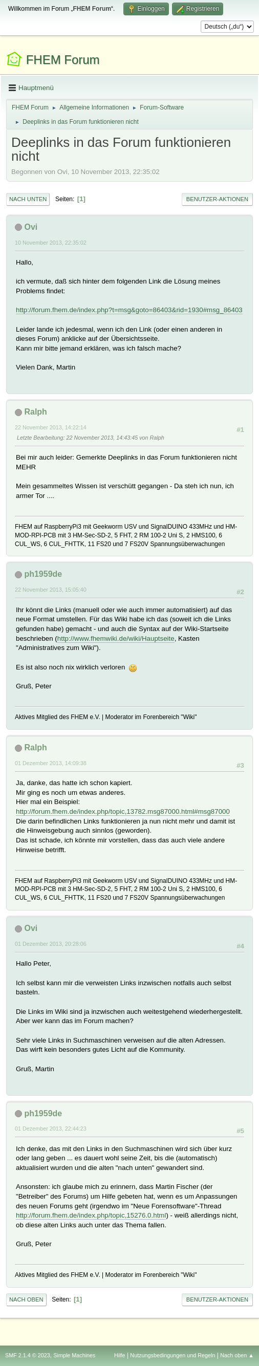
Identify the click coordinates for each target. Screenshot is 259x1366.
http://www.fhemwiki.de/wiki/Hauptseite (116, 638)
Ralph (35, 411)
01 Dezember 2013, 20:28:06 (51, 944)
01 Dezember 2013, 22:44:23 (51, 1128)
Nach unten (28, 199)
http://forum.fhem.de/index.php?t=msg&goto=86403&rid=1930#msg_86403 (129, 310)
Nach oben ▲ (237, 1355)
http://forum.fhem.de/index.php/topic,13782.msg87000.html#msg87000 (123, 811)
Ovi (30, 227)
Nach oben (26, 1299)
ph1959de (43, 574)
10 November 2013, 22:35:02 (51, 243)
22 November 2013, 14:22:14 (51, 427)
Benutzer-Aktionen (217, 199)
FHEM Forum (63, 60)
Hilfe (119, 1355)
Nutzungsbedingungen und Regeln (172, 1355)
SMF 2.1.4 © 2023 (27, 1355)
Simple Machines (74, 1355)
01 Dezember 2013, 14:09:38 (51, 763)
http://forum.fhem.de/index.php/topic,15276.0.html (91, 1215)
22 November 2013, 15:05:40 (51, 590)
